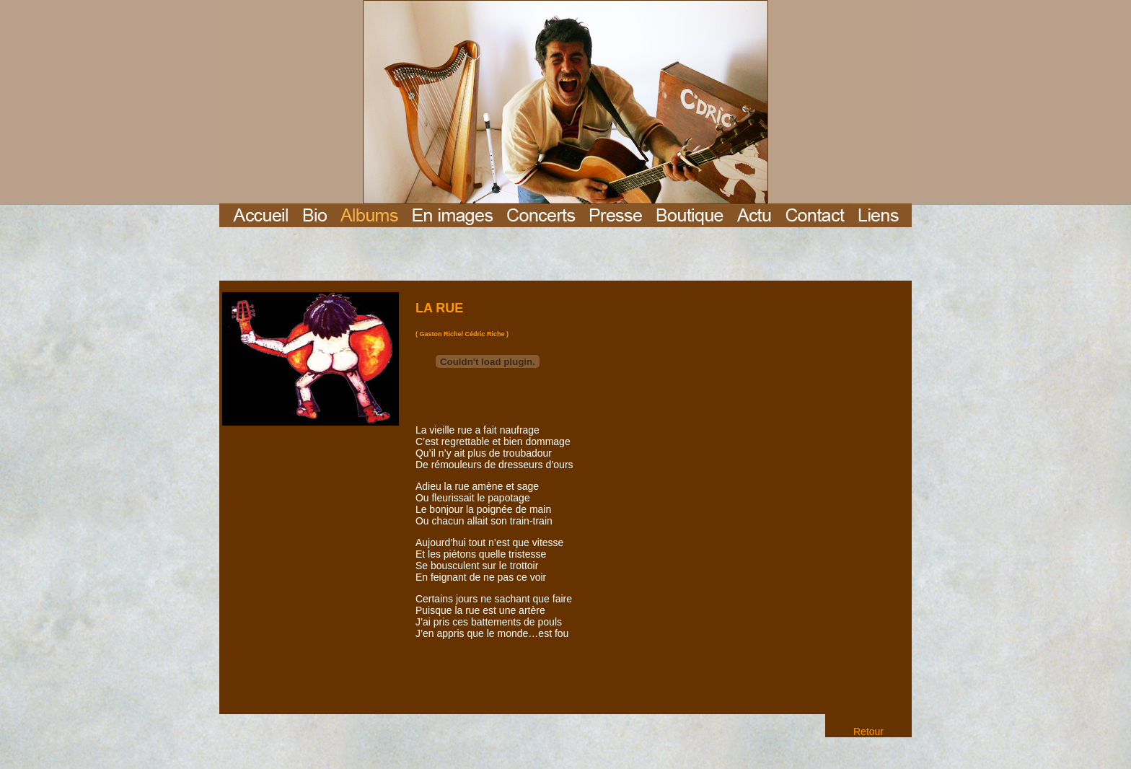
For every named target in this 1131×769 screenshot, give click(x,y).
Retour (868, 731)
